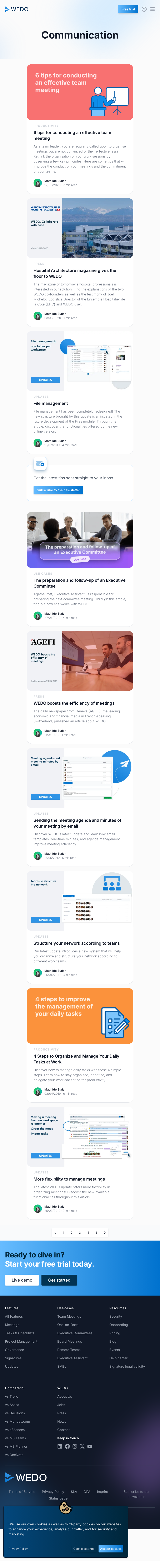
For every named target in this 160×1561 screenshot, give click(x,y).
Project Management (21, 1341)
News (61, 1421)
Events (114, 1350)
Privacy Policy (18, 1548)
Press (61, 1413)
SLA (74, 1492)
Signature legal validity (127, 1366)
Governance (14, 1350)
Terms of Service (22, 1492)
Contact (63, 1430)
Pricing (114, 1333)
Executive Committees (74, 1333)
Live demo (22, 1280)
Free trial (128, 9)
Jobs (61, 1405)
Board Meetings (69, 1341)
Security (115, 1316)
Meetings (12, 1325)
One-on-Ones (67, 1325)
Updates (11, 1366)
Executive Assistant (72, 1358)
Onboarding (118, 1325)
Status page (58, 1498)
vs (11, 1396)
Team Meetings (69, 1316)
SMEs (61, 1366)
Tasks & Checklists (19, 1333)
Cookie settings (83, 1548)
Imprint (102, 1492)
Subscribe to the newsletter (58, 490)
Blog (112, 1341)
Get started (59, 1280)
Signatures (13, 1358)
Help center (118, 1358)
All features (14, 1316)
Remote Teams (68, 1350)
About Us (64, 1396)
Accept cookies (110, 1548)
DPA (87, 1492)
